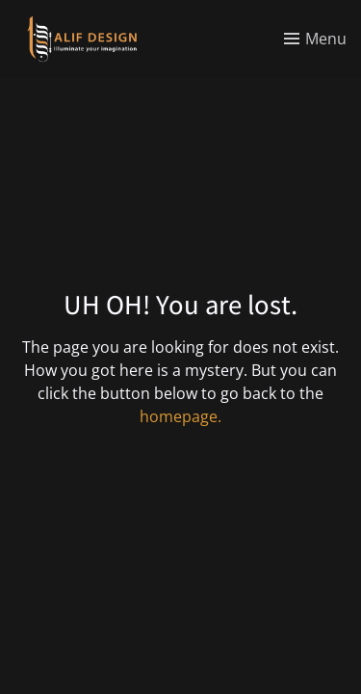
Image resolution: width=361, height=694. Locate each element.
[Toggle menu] (315, 38)
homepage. (180, 416)
